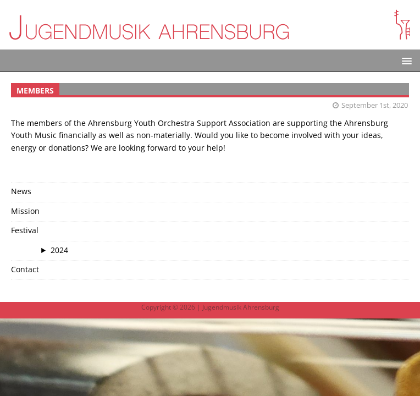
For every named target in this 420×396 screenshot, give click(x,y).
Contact (25, 269)
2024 (59, 250)
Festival (24, 230)
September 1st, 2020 (374, 105)
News (21, 191)
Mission (25, 211)
